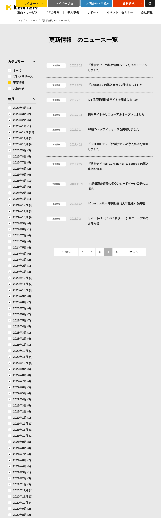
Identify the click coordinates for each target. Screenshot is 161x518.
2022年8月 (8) (22, 375)
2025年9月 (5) (22, 150)
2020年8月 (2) (22, 514)
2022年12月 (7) (22, 350)
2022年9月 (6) (22, 369)
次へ (131, 252)
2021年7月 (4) (22, 454)
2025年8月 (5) (22, 156)
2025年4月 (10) (22, 180)
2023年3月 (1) (22, 332)
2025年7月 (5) (22, 162)
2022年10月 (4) (22, 363)
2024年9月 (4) (22, 223)
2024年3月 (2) (22, 259)
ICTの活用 (53, 12)
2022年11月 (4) (22, 356)
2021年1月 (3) (22, 484)
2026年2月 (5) (22, 120)
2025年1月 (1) (22, 198)
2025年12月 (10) (23, 132)
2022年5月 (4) (22, 393)
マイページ (62, 3)
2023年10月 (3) (22, 290)
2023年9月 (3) (22, 296)
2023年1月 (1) (22, 344)
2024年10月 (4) (22, 217)
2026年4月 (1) (22, 107)
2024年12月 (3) (22, 205)
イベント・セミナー (120, 12)
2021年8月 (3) (22, 448)
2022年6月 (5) (22, 387)
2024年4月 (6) (22, 253)
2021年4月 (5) (22, 466)
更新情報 (18, 82)
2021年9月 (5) (22, 442)
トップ (21, 20)
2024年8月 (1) (22, 229)
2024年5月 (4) (22, 247)
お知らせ (18, 88)
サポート (93, 12)
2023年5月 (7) (22, 320)
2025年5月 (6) (22, 174)
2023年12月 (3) (22, 278)
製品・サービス (27, 12)
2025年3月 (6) (22, 186)
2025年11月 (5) (22, 138)
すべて (17, 70)
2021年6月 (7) (22, 460)
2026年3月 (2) (22, 114)
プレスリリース (23, 76)
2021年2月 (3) (22, 478)
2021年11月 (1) (22, 429)
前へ (67, 252)
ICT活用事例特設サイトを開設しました (113, 99)
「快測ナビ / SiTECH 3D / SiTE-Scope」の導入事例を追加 (118, 166)
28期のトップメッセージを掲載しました (113, 129)
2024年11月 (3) (22, 211)
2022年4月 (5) (22, 399)
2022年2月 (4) (22, 411)
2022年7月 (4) (22, 381)
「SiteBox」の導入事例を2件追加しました (115, 84)
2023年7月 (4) (22, 308)
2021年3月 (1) (22, 472)
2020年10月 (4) (22, 502)
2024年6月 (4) (22, 241)
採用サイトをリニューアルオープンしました (116, 114)
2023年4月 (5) (22, 326)
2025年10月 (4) (22, 144)
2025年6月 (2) (22, 168)
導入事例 (73, 12)
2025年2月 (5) (22, 193)
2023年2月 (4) (22, 338)
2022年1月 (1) (22, 417)
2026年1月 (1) (22, 126)
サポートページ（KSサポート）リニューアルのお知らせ (118, 221)
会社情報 (147, 12)
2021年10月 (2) (22, 435)
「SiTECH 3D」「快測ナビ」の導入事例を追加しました (118, 147)
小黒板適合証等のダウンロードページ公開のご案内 (118, 186)
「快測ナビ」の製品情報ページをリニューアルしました (117, 67)
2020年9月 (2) (22, 508)
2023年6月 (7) (22, 314)
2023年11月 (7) (22, 284)
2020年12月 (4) (22, 490)
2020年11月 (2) (22, 496)
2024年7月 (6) (22, 235)
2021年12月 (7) (22, 423)
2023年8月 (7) (22, 302)
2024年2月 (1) (22, 265)
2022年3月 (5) (22, 405)
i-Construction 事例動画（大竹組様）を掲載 (116, 203)
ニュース (32, 20)
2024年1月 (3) (22, 271)
